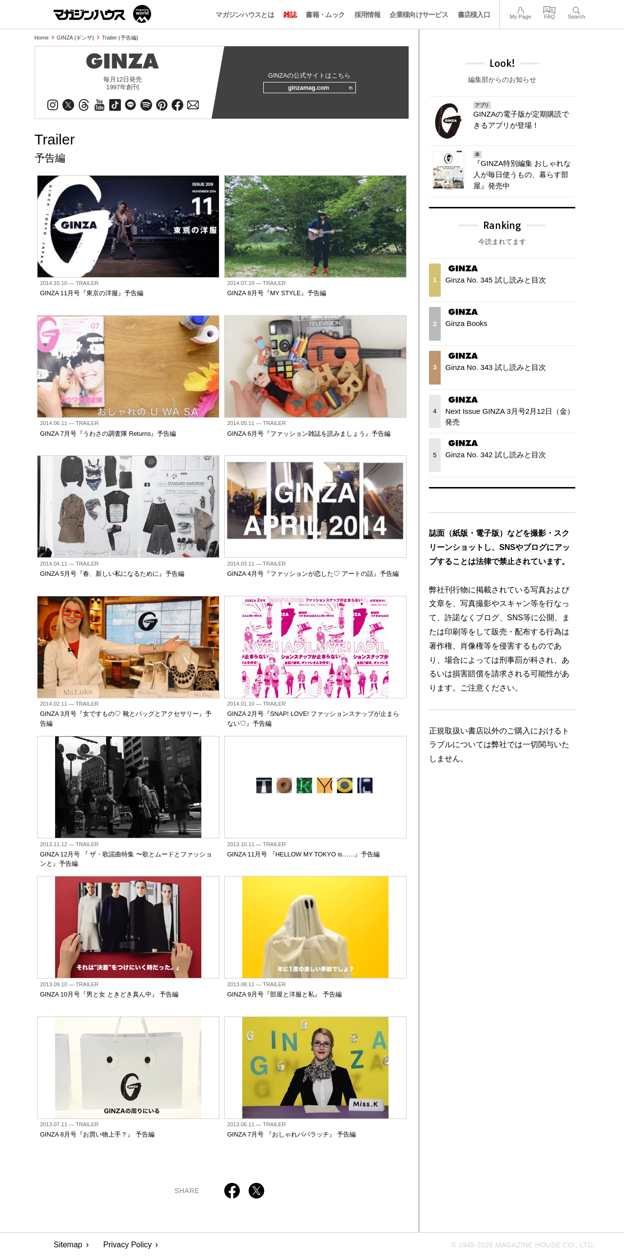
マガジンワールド (102, 14)
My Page (520, 9)
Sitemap (68, 1248)
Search (576, 9)
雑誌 (289, 14)
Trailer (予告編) (120, 38)
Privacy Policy (127, 1248)
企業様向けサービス (419, 14)
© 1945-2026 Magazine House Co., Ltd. (517, 1248)
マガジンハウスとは (244, 14)
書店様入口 (474, 14)
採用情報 (367, 14)
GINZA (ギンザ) (75, 38)
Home (42, 38)
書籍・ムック (325, 14)
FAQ (549, 9)
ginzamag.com (317, 90)
